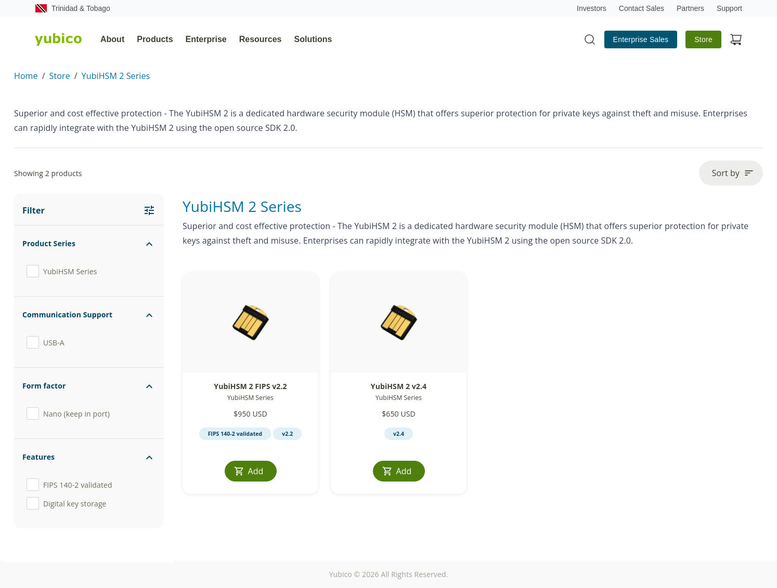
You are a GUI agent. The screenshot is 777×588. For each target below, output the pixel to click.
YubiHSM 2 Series (116, 76)
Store (703, 39)
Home (26, 76)
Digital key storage (67, 503)
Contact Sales (641, 8)
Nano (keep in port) (68, 413)
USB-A (45, 342)
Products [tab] (155, 39)
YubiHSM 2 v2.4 (398, 386)
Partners (690, 8)
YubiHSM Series (62, 271)
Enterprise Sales (641, 39)
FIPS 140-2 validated (69, 484)
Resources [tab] (260, 39)
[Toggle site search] (590, 39)
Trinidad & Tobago (72, 8)
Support (729, 8)
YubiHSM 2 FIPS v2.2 (250, 386)
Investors (591, 8)
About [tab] (112, 39)
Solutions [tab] (313, 39)
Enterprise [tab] (206, 39)
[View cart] (736, 39)
